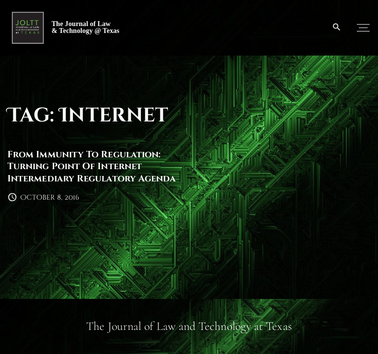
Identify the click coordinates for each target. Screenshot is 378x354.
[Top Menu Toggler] (363, 27)
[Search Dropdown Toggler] (336, 27)
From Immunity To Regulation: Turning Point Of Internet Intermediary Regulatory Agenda (91, 166)
